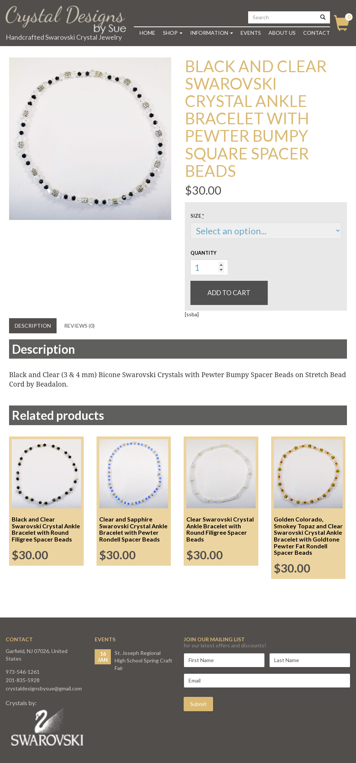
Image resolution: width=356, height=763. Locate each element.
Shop (173, 32)
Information (211, 32)
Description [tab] (33, 325)
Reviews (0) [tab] (79, 325)
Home (147, 32)
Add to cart (228, 293)
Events (251, 32)
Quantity (203, 253)
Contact (316, 32)
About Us (282, 32)
